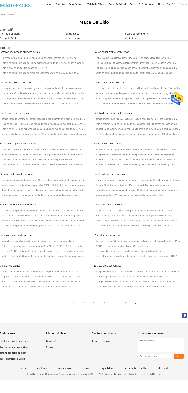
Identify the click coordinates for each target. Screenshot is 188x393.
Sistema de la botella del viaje (16, 174)
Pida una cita (164, 4)
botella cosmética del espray (16, 113)
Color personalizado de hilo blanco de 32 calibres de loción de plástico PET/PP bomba (138, 88)
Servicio (49, 347)
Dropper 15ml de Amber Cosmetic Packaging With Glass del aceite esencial (132, 185)
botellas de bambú (10, 265)
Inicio (24, 368)
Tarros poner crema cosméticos (111, 52)
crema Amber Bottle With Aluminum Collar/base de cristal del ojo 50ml (130, 195)
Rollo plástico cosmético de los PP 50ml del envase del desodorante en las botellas (136, 281)
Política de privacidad (136, 368)
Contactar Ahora (133, 38)
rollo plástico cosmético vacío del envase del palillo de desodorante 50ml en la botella (137, 271)
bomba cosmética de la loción (16, 235)
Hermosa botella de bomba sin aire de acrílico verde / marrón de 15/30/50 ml (39, 58)
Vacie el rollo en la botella (108, 143)
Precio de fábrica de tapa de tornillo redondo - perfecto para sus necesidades (133, 225)
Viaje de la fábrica (96, 4)
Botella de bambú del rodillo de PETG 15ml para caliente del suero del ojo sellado (41, 281)
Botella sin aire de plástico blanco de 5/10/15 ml (25, 68)
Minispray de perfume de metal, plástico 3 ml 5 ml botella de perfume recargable (41, 215)
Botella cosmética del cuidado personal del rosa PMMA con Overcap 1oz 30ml (40, 103)
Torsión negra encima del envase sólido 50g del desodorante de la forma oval (133, 286)
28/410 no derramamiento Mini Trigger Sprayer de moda (123, 246)
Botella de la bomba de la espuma (113, 113)
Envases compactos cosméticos (18, 143)
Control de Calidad (9, 38)
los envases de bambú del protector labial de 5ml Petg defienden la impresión (39, 286)
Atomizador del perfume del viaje (18, 204)
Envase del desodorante (107, 265)
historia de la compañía (136, 34)
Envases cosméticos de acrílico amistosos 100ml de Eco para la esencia (37, 159)
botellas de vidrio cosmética (109, 174)
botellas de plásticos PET (108, 204)
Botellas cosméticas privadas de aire (20, 52)
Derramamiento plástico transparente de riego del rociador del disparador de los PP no (138, 241)
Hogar (48, 4)
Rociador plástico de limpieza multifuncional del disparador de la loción (130, 251)
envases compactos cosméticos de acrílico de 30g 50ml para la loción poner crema (42, 154)
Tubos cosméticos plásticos (109, 82)
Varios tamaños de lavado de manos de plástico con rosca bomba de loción (38, 241)
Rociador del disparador (107, 235)
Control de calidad (117, 4)
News (87, 368)
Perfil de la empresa (10, 34)
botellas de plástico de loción (16, 82)
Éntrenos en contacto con (142, 4)
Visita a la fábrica (71, 34)
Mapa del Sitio (107, 368)
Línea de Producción (101, 341)
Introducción (51, 341)
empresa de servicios (73, 38)
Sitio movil (163, 368)
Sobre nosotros (76, 4)
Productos (60, 4)
